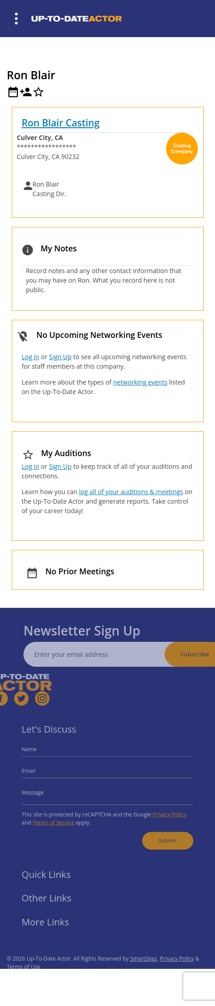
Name (36, 752)
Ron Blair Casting (61, 122)
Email (35, 772)
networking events (140, 382)
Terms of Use (23, 975)
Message (39, 792)
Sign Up (60, 356)
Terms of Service (58, 819)
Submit (162, 836)
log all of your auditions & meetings (131, 491)
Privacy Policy (164, 812)
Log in (30, 356)
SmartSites (143, 967)
